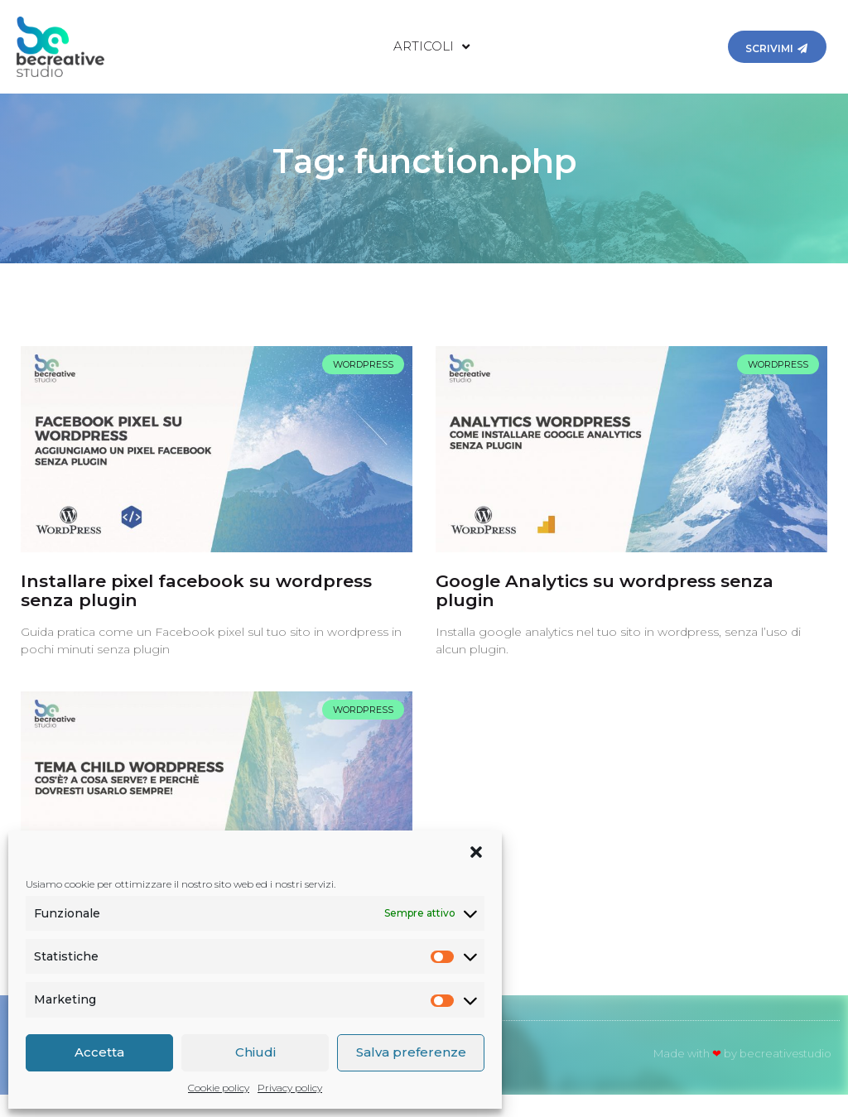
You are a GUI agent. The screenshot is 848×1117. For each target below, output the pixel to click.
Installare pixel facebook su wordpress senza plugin (196, 612)
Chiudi (255, 1052)
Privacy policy (290, 1087)
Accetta (99, 1052)
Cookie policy (218, 1087)
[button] (476, 852)
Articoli (431, 46)
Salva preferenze (411, 1052)
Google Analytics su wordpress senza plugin (604, 612)
